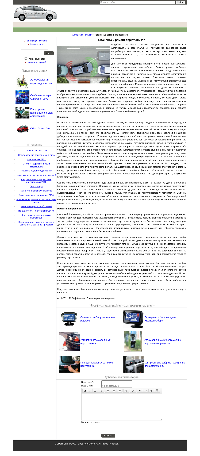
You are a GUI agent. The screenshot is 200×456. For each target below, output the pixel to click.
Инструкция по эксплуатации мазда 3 (36, 175)
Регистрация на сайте (36, 41)
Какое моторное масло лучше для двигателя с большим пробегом (36, 223)
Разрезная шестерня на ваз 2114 (36, 195)
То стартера (36, 186)
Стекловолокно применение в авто (36, 155)
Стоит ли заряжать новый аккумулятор (36, 165)
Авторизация (36, 44)
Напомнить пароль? (36, 62)
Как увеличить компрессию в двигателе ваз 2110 (36, 180)
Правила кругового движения (36, 170)
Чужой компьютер (36, 59)
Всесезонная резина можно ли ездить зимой (36, 200)
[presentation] (127, 432)
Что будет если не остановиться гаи (36, 210)
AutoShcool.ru (91, 449)
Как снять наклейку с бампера (36, 190)
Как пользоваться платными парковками (36, 216)
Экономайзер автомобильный (36, 206)
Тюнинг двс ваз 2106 (36, 150)
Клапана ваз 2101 (36, 159)
